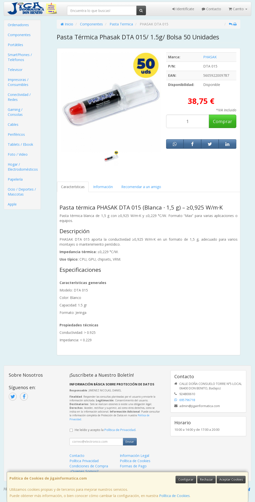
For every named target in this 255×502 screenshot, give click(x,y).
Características (73, 186)
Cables (13, 124)
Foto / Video (18, 154)
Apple (12, 204)
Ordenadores (18, 24)
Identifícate (183, 8)
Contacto (211, 8)
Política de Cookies (174, 495)
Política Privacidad (84, 460)
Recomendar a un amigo (141, 186)
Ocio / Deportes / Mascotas (22, 192)
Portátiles (15, 44)
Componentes (19, 34)
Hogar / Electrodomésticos (23, 167)
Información (103, 186)
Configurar (185, 479)
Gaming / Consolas (15, 112)
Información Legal (134, 455)
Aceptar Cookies (231, 479)
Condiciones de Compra (88, 466)
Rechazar (206, 479)
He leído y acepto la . (105, 430)
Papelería (15, 179)
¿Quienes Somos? (83, 471)
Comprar (222, 121)
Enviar (130, 441)
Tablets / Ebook (20, 144)
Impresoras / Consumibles (18, 82)
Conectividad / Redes (19, 97)
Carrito (238, 8)
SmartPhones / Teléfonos (20, 57)
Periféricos (16, 134)
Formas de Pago (133, 466)
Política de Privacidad (119, 430)
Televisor (15, 69)
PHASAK (210, 57)
